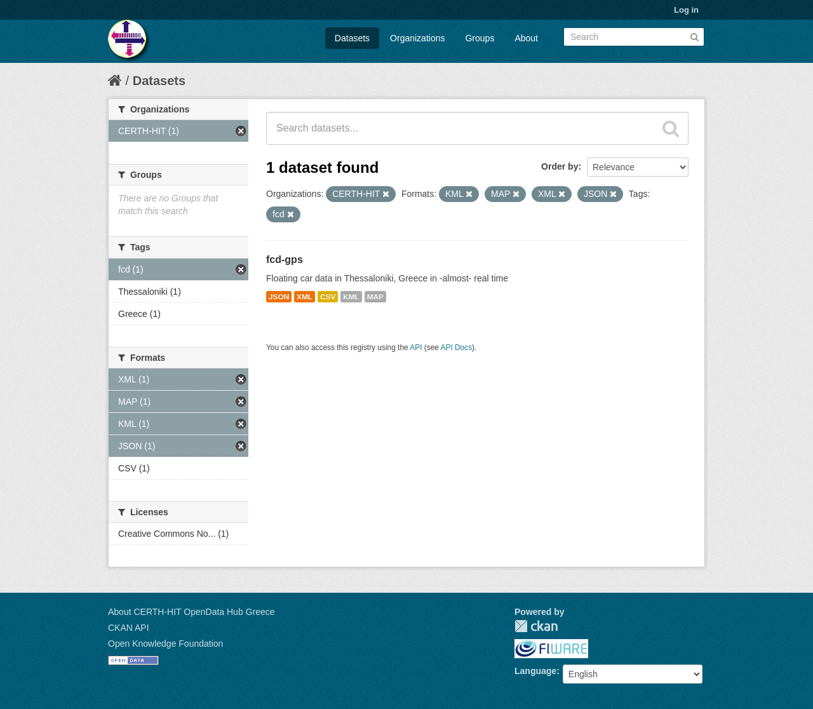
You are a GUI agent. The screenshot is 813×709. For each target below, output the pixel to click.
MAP (375, 296)
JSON (279, 296)
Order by (559, 166)
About (526, 38)
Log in (686, 10)
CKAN (536, 626)
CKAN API (128, 628)
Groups (479, 38)
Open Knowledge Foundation (165, 643)
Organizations (417, 38)
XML (304, 296)
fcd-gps (284, 259)
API (416, 347)
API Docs (457, 347)
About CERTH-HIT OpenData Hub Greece (191, 612)
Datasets (352, 38)
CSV (327, 296)
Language (535, 671)
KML (351, 296)
